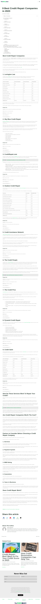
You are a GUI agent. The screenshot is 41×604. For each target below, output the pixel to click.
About (3, 595)
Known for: (6, 32)
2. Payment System (6, 49)
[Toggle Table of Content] (37, 16)
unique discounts (14, 217)
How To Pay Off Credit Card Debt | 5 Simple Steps (11, 509)
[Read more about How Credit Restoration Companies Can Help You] (30, 547)
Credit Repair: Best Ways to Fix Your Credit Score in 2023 (10, 557)
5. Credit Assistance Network (7, 30)
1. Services (5, 48)
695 (21, 67)
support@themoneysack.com (19, 587)
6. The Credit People (6, 33)
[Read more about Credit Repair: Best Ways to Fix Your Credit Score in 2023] (11, 547)
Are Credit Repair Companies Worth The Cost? (10, 46)
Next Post (38, 536)
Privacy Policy (10, 595)
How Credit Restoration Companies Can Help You (28, 556)
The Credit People (10, 262)
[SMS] (22, 518)
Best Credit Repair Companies (7, 18)
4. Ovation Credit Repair (6, 27)
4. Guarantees (6, 51)
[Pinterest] (11, 518)
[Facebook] (3, 518)
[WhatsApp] (19, 518)
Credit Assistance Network (6, 234)
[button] (38, 1)
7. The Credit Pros (6, 36)
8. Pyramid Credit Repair (7, 39)
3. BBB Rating (6, 50)
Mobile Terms (31, 595)
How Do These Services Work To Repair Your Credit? (11, 45)
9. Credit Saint (5, 42)
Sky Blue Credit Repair (6, 121)
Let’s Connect (37, 595)
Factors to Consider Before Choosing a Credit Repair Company (12, 47)
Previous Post (3, 536)
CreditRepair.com (16, 156)
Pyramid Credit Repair (27, 322)
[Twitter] (7, 518)
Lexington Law (10, 76)
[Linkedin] (15, 518)
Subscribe (17, 595)
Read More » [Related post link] (4, 567)
